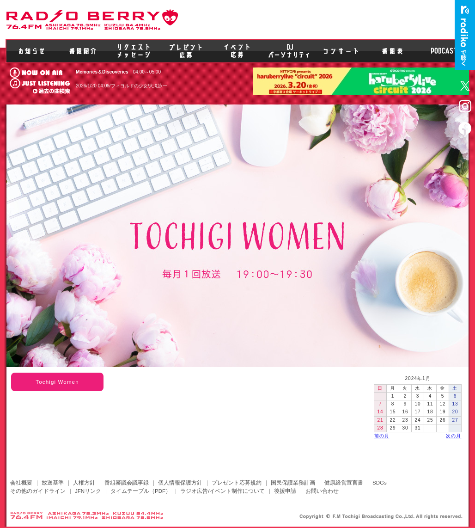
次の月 (453, 435)
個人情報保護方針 (180, 482)
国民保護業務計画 (293, 482)
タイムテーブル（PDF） (140, 491)
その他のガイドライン (38, 491)
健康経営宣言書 (343, 482)
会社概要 (21, 482)
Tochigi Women (57, 382)
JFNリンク (88, 491)
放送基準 (53, 482)
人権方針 (84, 482)
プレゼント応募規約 (237, 482)
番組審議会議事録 (126, 482)
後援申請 (285, 491)
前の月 (382, 435)
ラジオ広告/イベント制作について (222, 491)
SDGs (379, 482)
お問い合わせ (322, 491)
